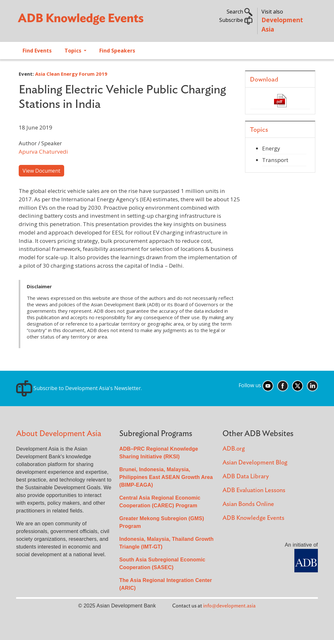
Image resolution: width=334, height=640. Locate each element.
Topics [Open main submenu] (73, 50)
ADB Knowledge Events (253, 518)
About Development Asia (58, 434)
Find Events (37, 50)
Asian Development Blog (254, 463)
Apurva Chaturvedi (43, 151)
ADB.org (233, 449)
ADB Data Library (245, 476)
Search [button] (239, 11)
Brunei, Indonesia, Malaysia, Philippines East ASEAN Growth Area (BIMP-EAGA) (166, 477)
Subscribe (235, 20)
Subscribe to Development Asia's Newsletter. (79, 388)
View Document (41, 170)
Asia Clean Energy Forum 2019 (71, 74)
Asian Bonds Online (248, 504)
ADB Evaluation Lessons (253, 490)
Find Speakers (117, 50)
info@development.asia (229, 605)
